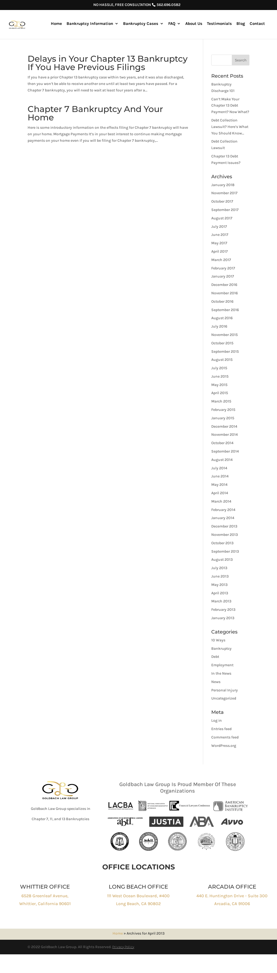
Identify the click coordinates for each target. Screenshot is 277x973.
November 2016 (224, 293)
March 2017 (221, 260)
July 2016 (219, 326)
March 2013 (221, 601)
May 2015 (219, 384)
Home (56, 24)
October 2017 (222, 201)
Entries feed (221, 729)
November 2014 (224, 434)
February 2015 (223, 409)
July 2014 (219, 468)
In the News (221, 673)
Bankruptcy (221, 648)
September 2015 (225, 351)
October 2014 (222, 443)
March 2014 (221, 501)
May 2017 (219, 243)
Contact (257, 24)
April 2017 (219, 251)
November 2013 (224, 534)
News (215, 682)
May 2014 (219, 484)
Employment (222, 665)
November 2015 (224, 334)
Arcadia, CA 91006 (232, 903)
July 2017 (219, 226)
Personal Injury (224, 690)
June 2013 (220, 576)
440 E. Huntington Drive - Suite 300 (232, 895)
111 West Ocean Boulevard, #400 (138, 895)
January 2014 (222, 518)
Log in (216, 720)
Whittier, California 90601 (45, 903)
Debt (215, 656)
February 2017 (223, 268)
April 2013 (219, 593)
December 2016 (224, 284)
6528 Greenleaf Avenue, (44, 895)
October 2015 (222, 343)
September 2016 (225, 310)
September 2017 (225, 209)
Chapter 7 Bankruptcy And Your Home (95, 113)
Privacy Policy (123, 947)
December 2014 (224, 426)
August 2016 (222, 318)
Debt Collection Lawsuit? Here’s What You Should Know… (229, 127)
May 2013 (219, 584)
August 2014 (222, 459)
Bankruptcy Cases (140, 24)
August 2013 (222, 559)
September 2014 (225, 451)
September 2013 (225, 551)
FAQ (171, 24)
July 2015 (219, 368)
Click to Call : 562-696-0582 (64, 838)
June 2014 (220, 476)
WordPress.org (223, 745)
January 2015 (222, 418)
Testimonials (219, 24)
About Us (193, 24)
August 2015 (222, 359)
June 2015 (220, 376)
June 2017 (219, 234)
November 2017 (224, 193)
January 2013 (222, 618)
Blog (240, 24)
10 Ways (218, 640)
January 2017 (222, 276)
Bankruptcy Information (90, 24)
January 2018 (223, 185)
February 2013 (223, 609)
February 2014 (223, 509)
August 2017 (221, 218)
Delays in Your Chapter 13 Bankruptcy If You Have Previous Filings (107, 63)
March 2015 (221, 401)
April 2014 (219, 493)
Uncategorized (223, 698)
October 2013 (222, 543)
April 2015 (219, 393)
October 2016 (222, 301)
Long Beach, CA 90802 (138, 903)
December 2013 (224, 526)
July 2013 (219, 568)
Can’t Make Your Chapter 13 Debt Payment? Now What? (230, 105)
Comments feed (225, 737)
